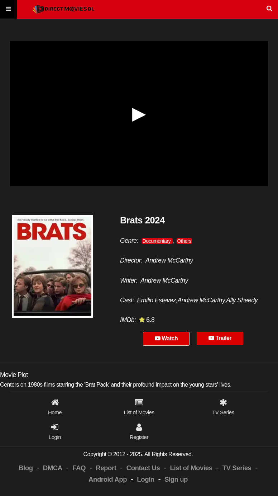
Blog (26, 468)
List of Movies (191, 468)
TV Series (236, 468)
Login (145, 479)
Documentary (157, 241)
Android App (107, 479)
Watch (166, 338)
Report (106, 468)
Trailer (219, 338)
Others (184, 241)
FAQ (79, 468)
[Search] (139, 9)
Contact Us (143, 468)
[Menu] (8, 9)
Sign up (176, 479)
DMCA (52, 468)
